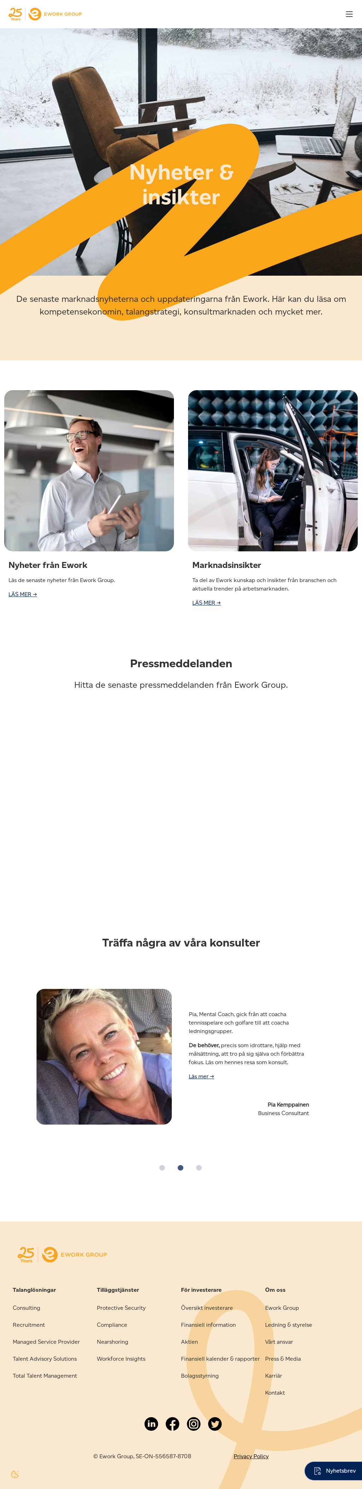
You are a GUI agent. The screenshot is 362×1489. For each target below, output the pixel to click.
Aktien (189, 1341)
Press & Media (283, 1358)
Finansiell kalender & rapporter (220, 1358)
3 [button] (199, 1168)
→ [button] (353, 1037)
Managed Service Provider (46, 1341)
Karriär (273, 1375)
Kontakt (275, 1392)
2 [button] (181, 1168)
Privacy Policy (251, 1456)
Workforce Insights (121, 1358)
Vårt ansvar (279, 1341)
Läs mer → (201, 1076)
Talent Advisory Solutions (45, 1358)
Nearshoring (112, 1341)
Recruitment (29, 1324)
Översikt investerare (207, 1308)
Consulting (26, 1308)
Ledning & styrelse (288, 1324)
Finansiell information (208, 1324)
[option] (181, 1061)
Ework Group (282, 1308)
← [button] (8, 1037)
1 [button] (162, 1168)
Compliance (112, 1324)
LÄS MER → (22, 594)
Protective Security (121, 1308)
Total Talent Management (45, 1375)
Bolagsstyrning (200, 1375)
